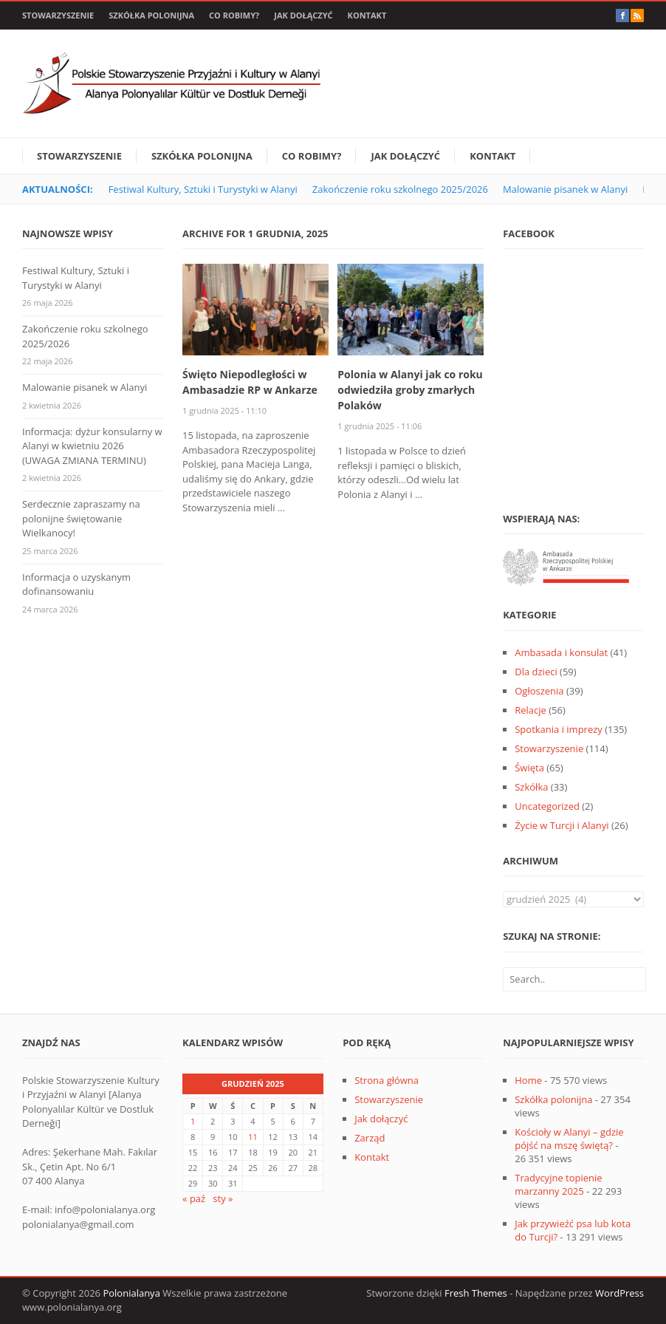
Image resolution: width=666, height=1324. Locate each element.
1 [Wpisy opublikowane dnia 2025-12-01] (192, 1121)
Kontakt (367, 15)
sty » (223, 1198)
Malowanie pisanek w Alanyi (565, 189)
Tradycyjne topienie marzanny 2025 (558, 1184)
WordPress (619, 1293)
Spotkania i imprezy (559, 729)
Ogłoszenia (539, 690)
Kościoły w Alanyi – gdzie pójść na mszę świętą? (569, 1138)
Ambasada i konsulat (561, 652)
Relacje (530, 710)
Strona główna (386, 1080)
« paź (193, 1198)
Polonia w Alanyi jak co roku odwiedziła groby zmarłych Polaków (410, 389)
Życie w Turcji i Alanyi (561, 825)
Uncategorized (547, 806)
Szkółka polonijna (151, 15)
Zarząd (369, 1137)
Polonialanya (131, 1293)
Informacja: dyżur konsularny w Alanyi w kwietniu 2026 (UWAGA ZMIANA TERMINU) (92, 446)
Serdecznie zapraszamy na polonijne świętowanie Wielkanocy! (81, 518)
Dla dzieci (536, 671)
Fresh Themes (475, 1293)
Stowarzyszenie (58, 15)
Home (528, 1080)
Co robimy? (234, 15)
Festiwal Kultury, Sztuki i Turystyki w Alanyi (203, 189)
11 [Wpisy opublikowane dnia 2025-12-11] (253, 1136)
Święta (529, 767)
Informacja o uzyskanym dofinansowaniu (76, 584)
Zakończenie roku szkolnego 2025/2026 (400, 189)
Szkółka (531, 787)
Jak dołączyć (303, 15)
